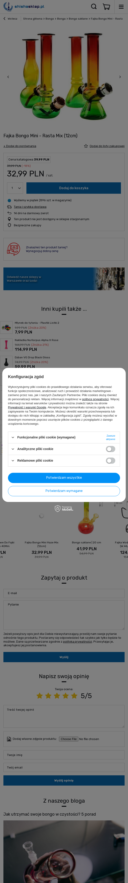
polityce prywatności (95, 399)
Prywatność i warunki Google (27, 407)
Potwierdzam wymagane (64, 491)
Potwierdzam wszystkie (64, 478)
